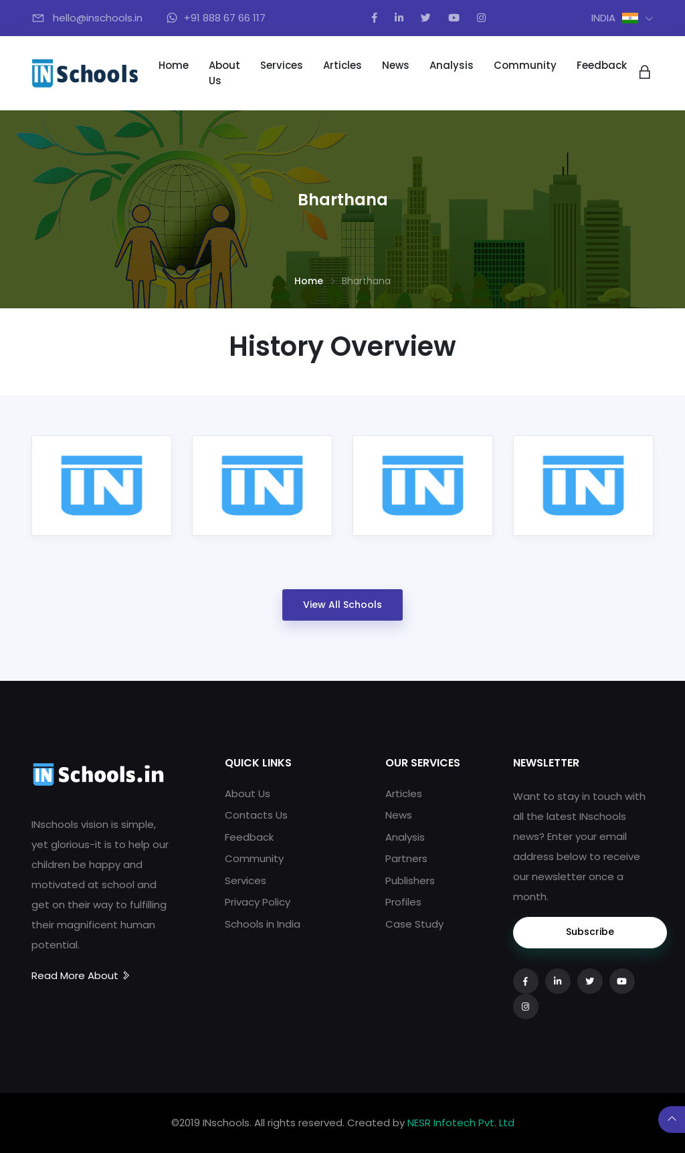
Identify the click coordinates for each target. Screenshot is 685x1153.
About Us (224, 73)
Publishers (410, 880)
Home (174, 65)
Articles (342, 65)
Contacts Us (256, 815)
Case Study (414, 924)
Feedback (602, 65)
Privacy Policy (257, 902)
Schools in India (262, 924)
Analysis (451, 65)
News (395, 65)
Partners (406, 858)
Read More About (81, 975)
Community (525, 65)
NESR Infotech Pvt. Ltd (460, 1123)
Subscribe (590, 931)
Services (281, 65)
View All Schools (342, 604)
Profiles (403, 902)
